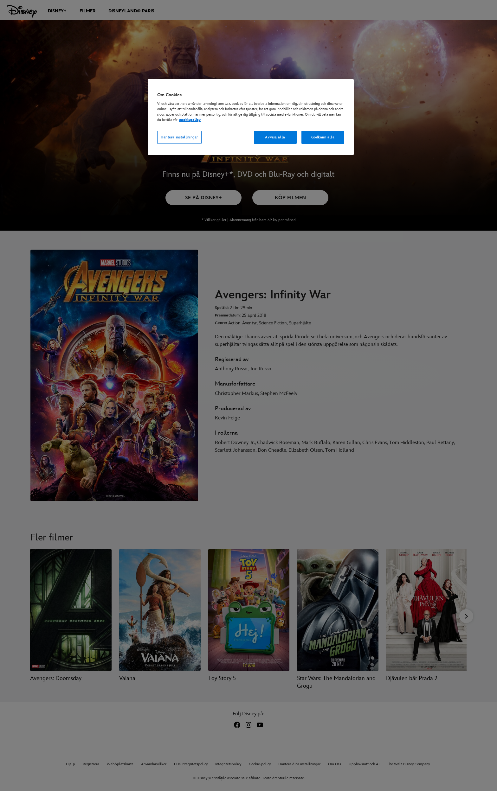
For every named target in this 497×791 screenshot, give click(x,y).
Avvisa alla (275, 137)
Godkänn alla (323, 137)
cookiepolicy (190, 120)
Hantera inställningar (179, 137)
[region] (251, 117)
